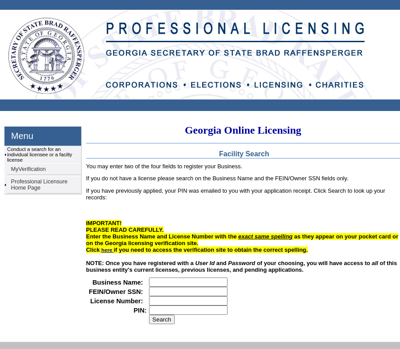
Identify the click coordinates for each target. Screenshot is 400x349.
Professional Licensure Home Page (39, 184)
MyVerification (28, 169)
